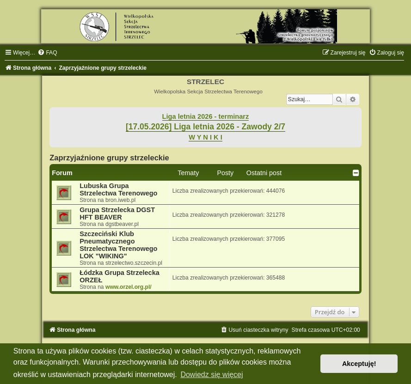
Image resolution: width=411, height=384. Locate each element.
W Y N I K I (205, 137)
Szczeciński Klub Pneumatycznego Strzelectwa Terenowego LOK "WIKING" (118, 245)
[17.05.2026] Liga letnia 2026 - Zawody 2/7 (205, 126)
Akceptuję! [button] (359, 363)
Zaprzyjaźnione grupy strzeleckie (109, 157)
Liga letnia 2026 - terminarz (205, 116)
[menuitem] (47, 52)
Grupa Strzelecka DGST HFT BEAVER (117, 213)
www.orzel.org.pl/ (128, 287)
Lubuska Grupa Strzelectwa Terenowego (118, 189)
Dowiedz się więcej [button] (211, 374)
